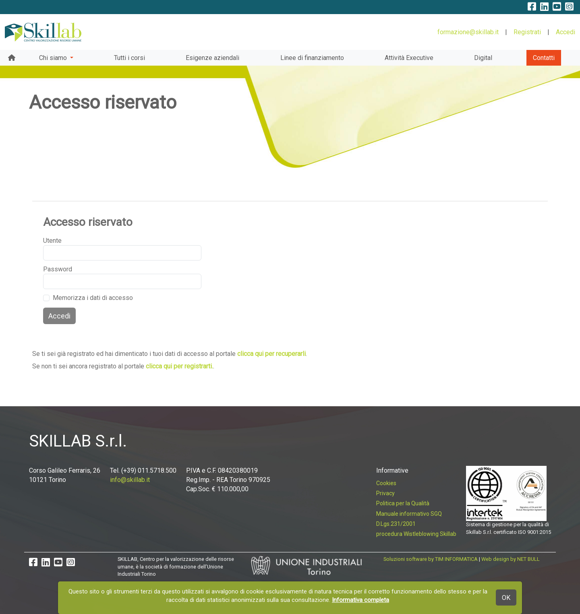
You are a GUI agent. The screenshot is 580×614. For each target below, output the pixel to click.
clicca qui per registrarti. (179, 366)
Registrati (527, 32)
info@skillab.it (130, 480)
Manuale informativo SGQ (409, 514)
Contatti (544, 58)
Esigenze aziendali (212, 58)
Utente (52, 240)
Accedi (565, 32)
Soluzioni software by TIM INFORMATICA (430, 559)
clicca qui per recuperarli (271, 354)
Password (56, 269)
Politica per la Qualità (402, 503)
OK (506, 598)
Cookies (386, 483)
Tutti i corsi (129, 58)
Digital (483, 58)
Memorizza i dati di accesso (93, 298)
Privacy (385, 493)
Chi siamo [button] (53, 58)
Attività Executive (409, 58)
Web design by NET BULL (510, 559)
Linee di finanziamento (312, 58)
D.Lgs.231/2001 (396, 524)
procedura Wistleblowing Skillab (416, 534)
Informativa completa (360, 600)
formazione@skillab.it (468, 32)
